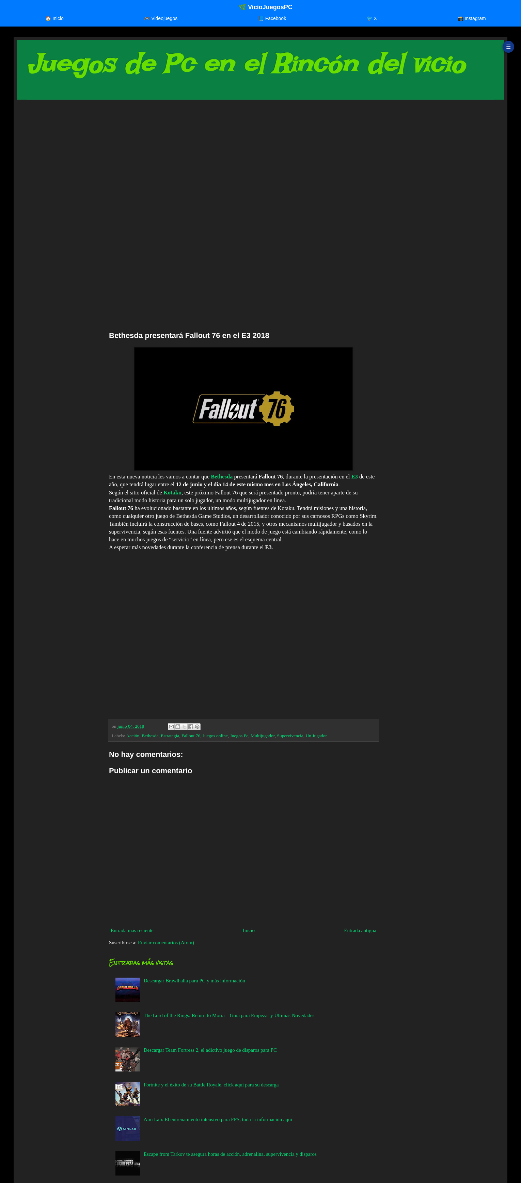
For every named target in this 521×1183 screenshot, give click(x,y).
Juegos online (215, 735)
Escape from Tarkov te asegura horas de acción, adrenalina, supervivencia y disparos (230, 1154)
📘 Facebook (272, 18)
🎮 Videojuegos (160, 18)
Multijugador (263, 735)
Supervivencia (290, 735)
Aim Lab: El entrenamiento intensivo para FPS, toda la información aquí (218, 1119)
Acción (132, 735)
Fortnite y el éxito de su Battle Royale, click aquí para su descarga (211, 1084)
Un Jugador (316, 735)
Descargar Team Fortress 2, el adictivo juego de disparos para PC (210, 1050)
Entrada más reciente (132, 930)
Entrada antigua (360, 930)
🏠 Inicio (54, 18)
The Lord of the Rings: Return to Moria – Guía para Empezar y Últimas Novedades (229, 1015)
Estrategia (170, 735)
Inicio (249, 930)
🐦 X (372, 18)
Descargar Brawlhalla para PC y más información (194, 980)
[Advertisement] (231, 157)
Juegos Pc (239, 735)
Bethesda (222, 476)
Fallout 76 (190, 735)
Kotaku (172, 492)
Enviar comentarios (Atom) (166, 942)
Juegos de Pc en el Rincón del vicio (245, 64)
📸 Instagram (472, 18)
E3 (354, 476)
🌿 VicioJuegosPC (266, 7)
